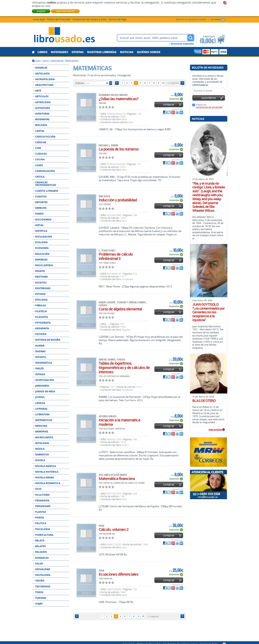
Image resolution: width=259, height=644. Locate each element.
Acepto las (209, 105)
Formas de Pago (117, 19)
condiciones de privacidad (209, 107)
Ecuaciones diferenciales (118, 574)
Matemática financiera (117, 478)
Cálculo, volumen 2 (113, 529)
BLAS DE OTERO (204, 401)
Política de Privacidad (58, 19)
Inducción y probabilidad (118, 200)
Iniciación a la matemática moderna (119, 422)
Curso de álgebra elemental (120, 309)
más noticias (215, 429)
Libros (45, 60)
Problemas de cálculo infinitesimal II (116, 256)
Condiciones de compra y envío (90, 19)
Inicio (38, 60)
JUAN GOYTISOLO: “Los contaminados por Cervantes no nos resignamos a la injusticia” (208, 312)
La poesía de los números (119, 149)
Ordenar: (79, 83)
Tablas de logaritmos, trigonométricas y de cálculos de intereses (124, 367)
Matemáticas (71, 60)
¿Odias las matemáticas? (118, 98)
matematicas (57, 60)
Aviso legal (39, 19)
